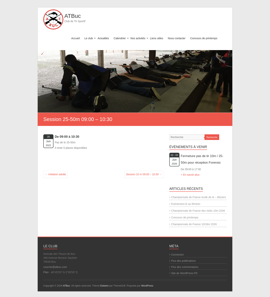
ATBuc (72, 16)
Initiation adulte (55, 174)
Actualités (103, 38)
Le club (88, 38)
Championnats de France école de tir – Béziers (198, 197)
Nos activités (137, 38)
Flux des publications (183, 260)
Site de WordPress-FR (184, 273)
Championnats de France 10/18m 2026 (194, 224)
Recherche (211, 137)
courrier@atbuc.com (55, 266)
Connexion (177, 254)
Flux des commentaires (184, 266)
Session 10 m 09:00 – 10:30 (144, 174)
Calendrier (120, 38)
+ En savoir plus (190, 174)
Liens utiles (156, 38)
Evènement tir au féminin (185, 203)
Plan (46, 272)
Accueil (75, 38)
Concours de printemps (203, 38)
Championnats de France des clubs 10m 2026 (198, 210)
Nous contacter (176, 38)
